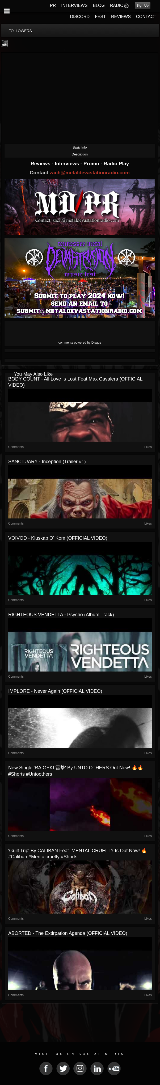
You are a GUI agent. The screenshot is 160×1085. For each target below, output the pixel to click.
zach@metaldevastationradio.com (90, 172)
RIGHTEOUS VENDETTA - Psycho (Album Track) (61, 614)
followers (20, 31)
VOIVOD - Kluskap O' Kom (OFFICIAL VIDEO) (57, 538)
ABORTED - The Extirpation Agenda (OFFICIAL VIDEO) (67, 933)
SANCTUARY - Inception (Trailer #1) (47, 461)
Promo (91, 163)
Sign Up (143, 5)
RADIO (117, 5)
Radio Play (116, 163)
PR (53, 5)
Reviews (41, 163)
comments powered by (79, 342)
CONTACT (146, 16)
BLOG (99, 5)
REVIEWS (121, 16)
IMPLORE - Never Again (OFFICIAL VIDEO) (55, 691)
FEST (100, 16)
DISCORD (80, 16)
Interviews (67, 163)
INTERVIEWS (74, 5)
